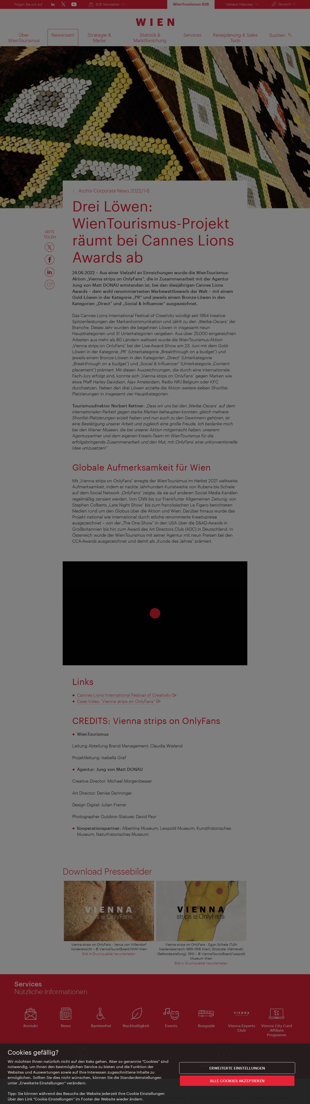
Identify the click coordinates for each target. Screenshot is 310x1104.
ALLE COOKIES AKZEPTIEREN (237, 1082)
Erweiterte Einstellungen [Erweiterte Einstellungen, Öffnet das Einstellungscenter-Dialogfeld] (237, 1069)
